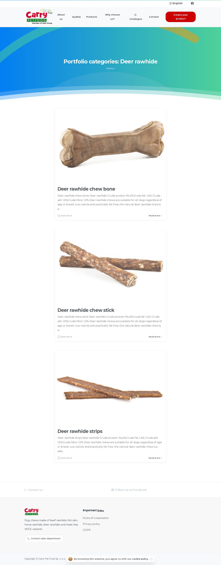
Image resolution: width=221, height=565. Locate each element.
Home (110, 68)
